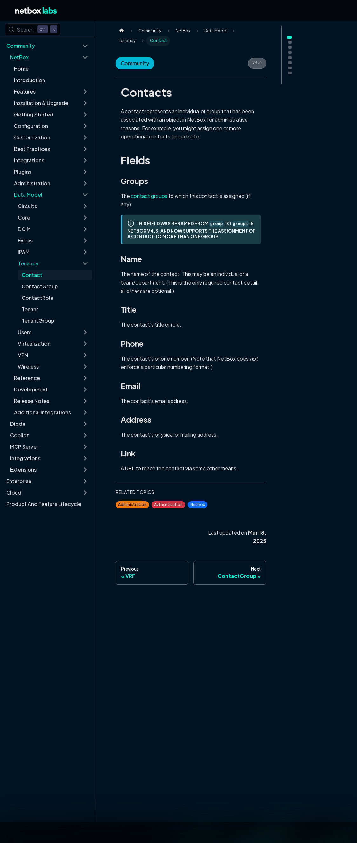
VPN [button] (23, 355)
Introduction (29, 80)
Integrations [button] (29, 160)
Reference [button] (27, 378)
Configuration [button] (31, 126)
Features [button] (25, 91)
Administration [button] (32, 183)
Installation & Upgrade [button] (41, 103)
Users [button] (24, 332)
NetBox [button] (19, 57)
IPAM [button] (24, 252)
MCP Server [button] (24, 446)
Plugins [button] (22, 171)
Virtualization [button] (34, 343)
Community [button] (20, 45)
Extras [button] (25, 240)
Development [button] (31, 389)
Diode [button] (17, 423)
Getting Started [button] (33, 114)
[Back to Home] (36, 10)
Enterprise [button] (18, 481)
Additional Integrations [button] (42, 412)
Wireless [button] (28, 366)
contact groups (149, 196)
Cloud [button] (13, 492)
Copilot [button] (19, 435)
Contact (32, 274)
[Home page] (122, 31)
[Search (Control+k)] (32, 29)
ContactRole (37, 297)
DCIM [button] (24, 229)
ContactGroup (40, 286)
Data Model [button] (28, 194)
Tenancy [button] (28, 263)
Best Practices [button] (32, 148)
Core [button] (24, 217)
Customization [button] (32, 137)
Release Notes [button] (31, 400)
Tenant (30, 309)
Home (21, 68)
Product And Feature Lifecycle (43, 504)
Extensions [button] (23, 469)
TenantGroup (38, 320)
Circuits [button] (27, 206)
